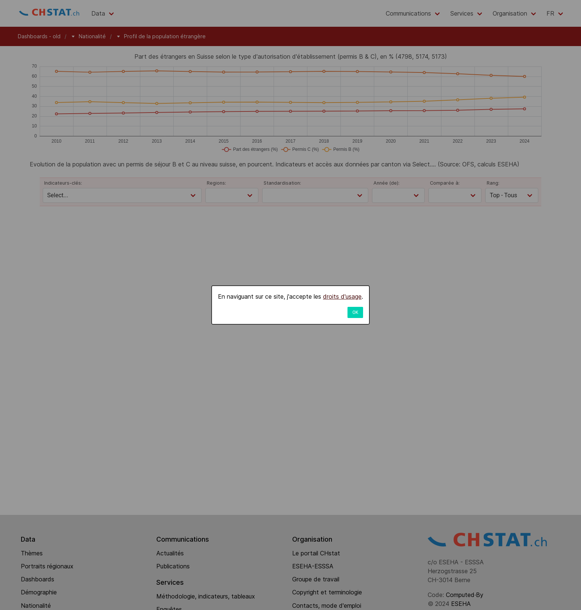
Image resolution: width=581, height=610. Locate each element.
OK (355, 312)
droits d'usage (342, 296)
